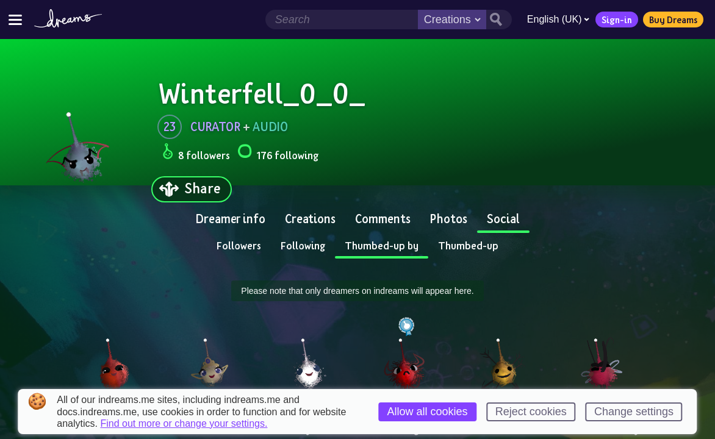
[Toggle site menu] (15, 19)
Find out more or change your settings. (183, 424)
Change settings (634, 411)
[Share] (191, 189)
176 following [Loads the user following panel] (277, 153)
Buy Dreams (672, 19)
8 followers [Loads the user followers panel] (196, 153)
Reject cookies (531, 411)
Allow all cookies (427, 411)
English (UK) (557, 19)
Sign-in (615, 19)
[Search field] (340, 19)
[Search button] (498, 19)
